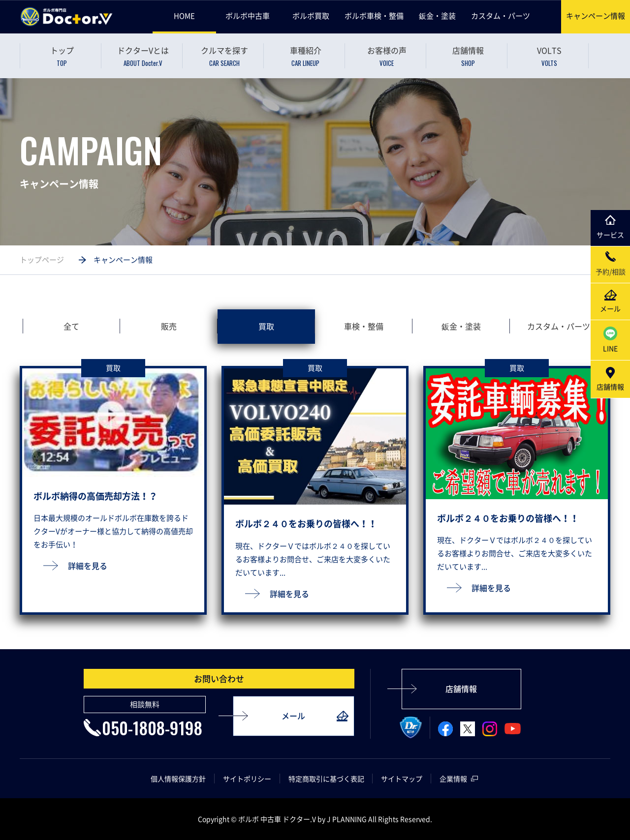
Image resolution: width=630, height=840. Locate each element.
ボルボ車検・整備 (374, 15)
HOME (184, 15)
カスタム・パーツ (500, 15)
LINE (610, 340)
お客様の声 (386, 56)
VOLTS (549, 56)
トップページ (42, 259)
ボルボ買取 (310, 15)
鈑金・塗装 (437, 15)
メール (293, 716)
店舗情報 (467, 56)
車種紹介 (305, 56)
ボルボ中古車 (247, 15)
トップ (61, 56)
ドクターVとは (143, 56)
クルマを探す (224, 56)
